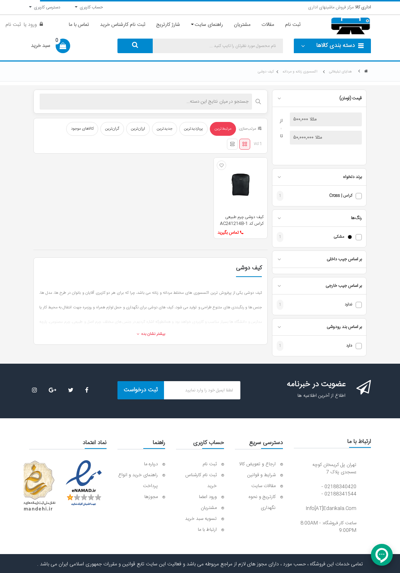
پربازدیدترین (193, 129)
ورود (32, 24)
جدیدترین (164, 129)
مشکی (339, 237)
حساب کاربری (89, 7)
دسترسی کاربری (44, 7)
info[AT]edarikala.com (331, 509)
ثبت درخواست (141, 390)
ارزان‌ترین (138, 129)
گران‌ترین (112, 129)
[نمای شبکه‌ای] (244, 144)
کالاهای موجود (82, 129)
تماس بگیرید (230, 232)
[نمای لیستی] (232, 144)
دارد (349, 346)
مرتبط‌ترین (223, 129)
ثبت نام (13, 24)
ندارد (348, 305)
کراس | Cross (340, 196)
